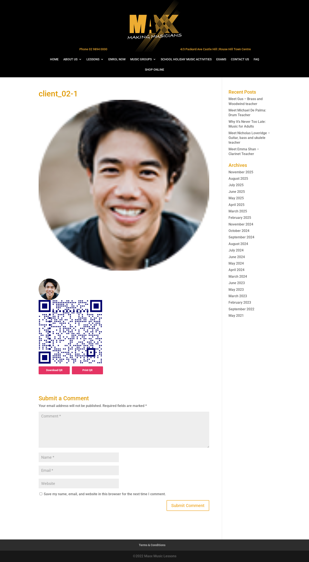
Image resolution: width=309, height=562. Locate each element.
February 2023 (240, 302)
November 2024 (241, 224)
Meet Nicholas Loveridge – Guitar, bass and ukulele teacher (249, 138)
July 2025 (236, 185)
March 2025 (238, 211)
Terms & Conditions (152, 545)
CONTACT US (240, 59)
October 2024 (239, 231)
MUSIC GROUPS (141, 59)
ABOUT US (70, 59)
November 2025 (241, 172)
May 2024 (236, 263)
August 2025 (238, 179)
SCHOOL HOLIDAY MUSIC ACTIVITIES (186, 59)
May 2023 (236, 290)
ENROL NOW (117, 59)
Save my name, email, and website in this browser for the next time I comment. (105, 494)
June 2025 (237, 192)
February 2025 (240, 218)
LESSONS (92, 59)
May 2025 (236, 198)
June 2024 (237, 257)
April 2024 (236, 270)
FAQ (256, 59)
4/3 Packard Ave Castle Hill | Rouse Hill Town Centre (215, 49)
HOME (54, 59)
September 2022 (241, 309)
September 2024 (241, 237)
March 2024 (238, 276)
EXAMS (221, 59)
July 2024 (236, 250)
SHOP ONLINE (154, 69)
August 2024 (238, 244)
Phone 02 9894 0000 (93, 49)
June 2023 (237, 283)
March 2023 (238, 296)
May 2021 (236, 316)
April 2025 (236, 205)
